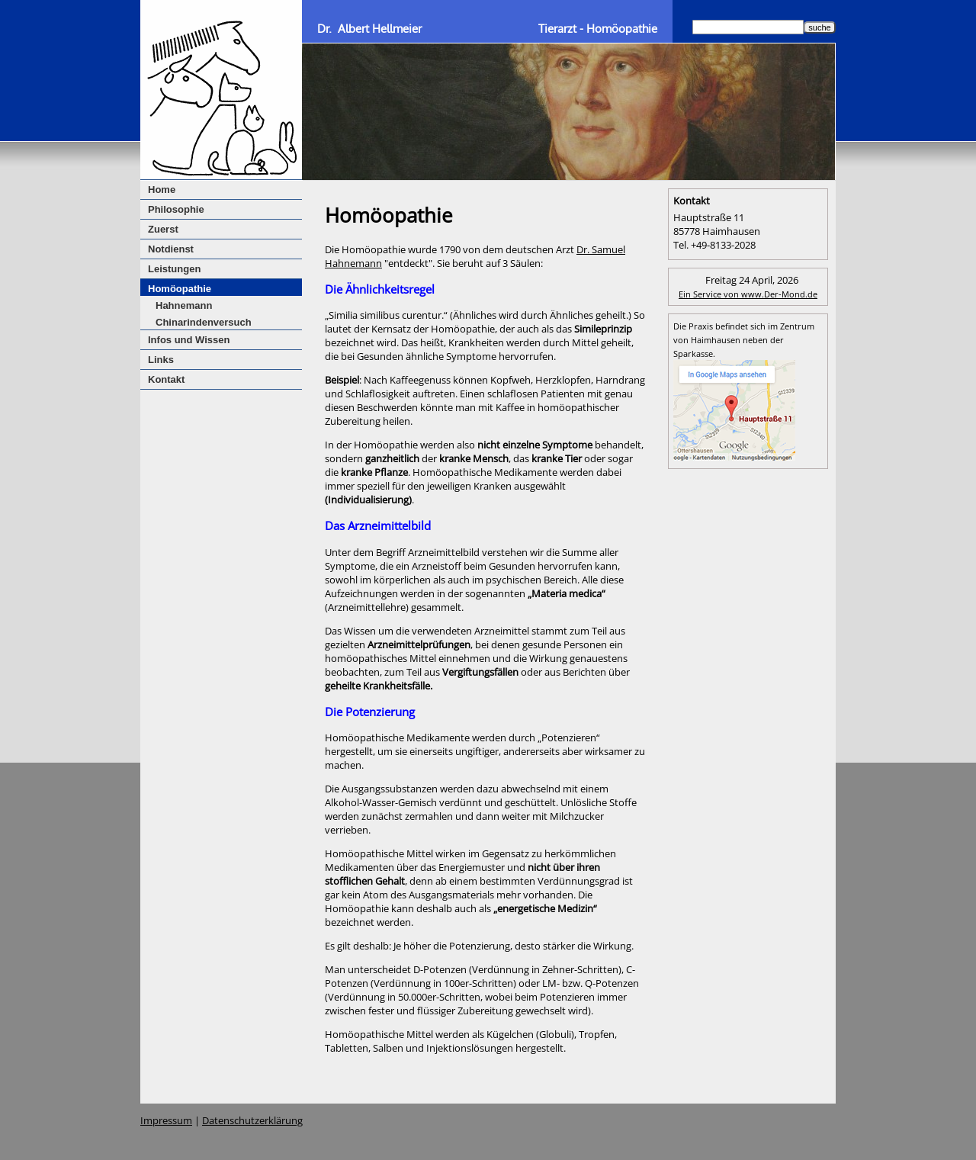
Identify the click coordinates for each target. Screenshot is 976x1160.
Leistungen (174, 269)
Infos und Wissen (189, 339)
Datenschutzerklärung (252, 1120)
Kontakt (166, 379)
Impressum (166, 1120)
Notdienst (171, 249)
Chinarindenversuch (204, 322)
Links (161, 359)
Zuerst (163, 229)
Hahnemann (184, 305)
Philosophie (176, 209)
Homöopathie (179, 288)
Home (161, 189)
